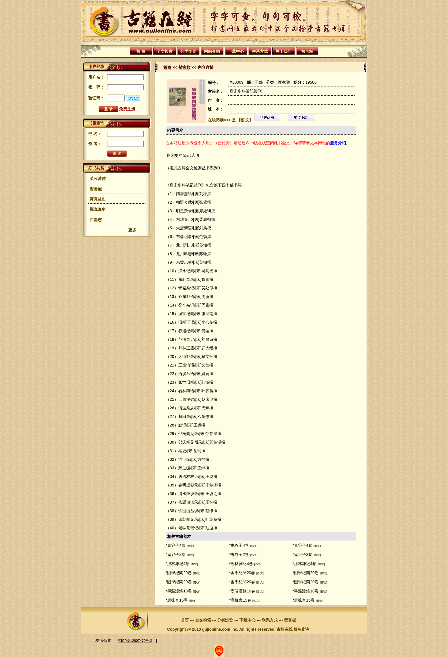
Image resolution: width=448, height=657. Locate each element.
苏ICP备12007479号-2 (135, 641)
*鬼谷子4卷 (175, 545)
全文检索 (165, 51)
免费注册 (127, 109)
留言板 (307, 51)
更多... (134, 230)
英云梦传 (98, 178)
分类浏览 (188, 51)
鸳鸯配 (96, 189)
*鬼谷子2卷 (175, 554)
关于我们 (283, 51)
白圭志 (96, 219)
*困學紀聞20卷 (179, 572)
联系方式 (260, 51)
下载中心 (236, 51)
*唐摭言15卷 (177, 600)
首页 (167, 67)
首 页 (140, 51)
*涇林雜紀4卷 (177, 563)
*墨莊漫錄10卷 (179, 591)
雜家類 (185, 67)
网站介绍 (212, 51)
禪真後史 (98, 199)
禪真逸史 (98, 209)
